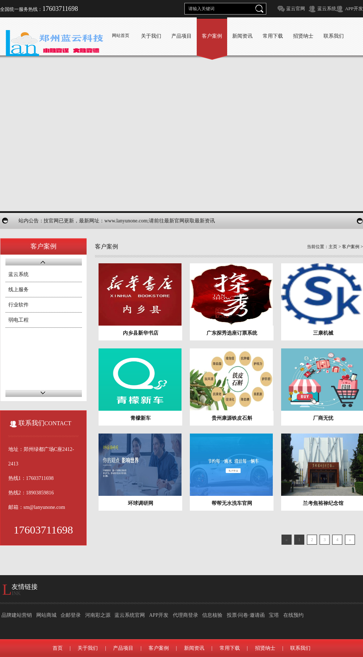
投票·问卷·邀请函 (246, 615)
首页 (58, 648)
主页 (333, 246)
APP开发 (354, 8)
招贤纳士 (265, 648)
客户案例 (350, 246)
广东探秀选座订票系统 (231, 333)
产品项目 (123, 648)
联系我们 (300, 648)
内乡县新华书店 (140, 333)
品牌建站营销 (16, 615)
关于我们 (88, 648)
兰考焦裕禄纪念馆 (323, 503)
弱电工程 (18, 320)
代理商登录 (185, 615)
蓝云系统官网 (129, 615)
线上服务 (18, 289)
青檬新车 (140, 418)
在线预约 (293, 615)
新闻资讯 (194, 648)
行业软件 (18, 304)
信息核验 (212, 615)
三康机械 (323, 333)
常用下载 (230, 648)
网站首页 (120, 35)
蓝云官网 (295, 8)
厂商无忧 (323, 418)
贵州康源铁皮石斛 (232, 418)
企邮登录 (71, 615)
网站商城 (46, 615)
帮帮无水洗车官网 (232, 503)
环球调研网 (140, 503)
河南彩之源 (97, 615)
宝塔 (274, 615)
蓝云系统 (326, 8)
